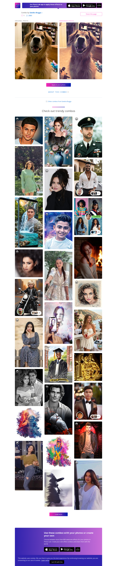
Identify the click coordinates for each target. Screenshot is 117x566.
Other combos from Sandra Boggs (58, 101)
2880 (29, 15)
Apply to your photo (58, 85)
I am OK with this (57, 562)
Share (91, 14)
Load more (58, 514)
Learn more (45, 560)
